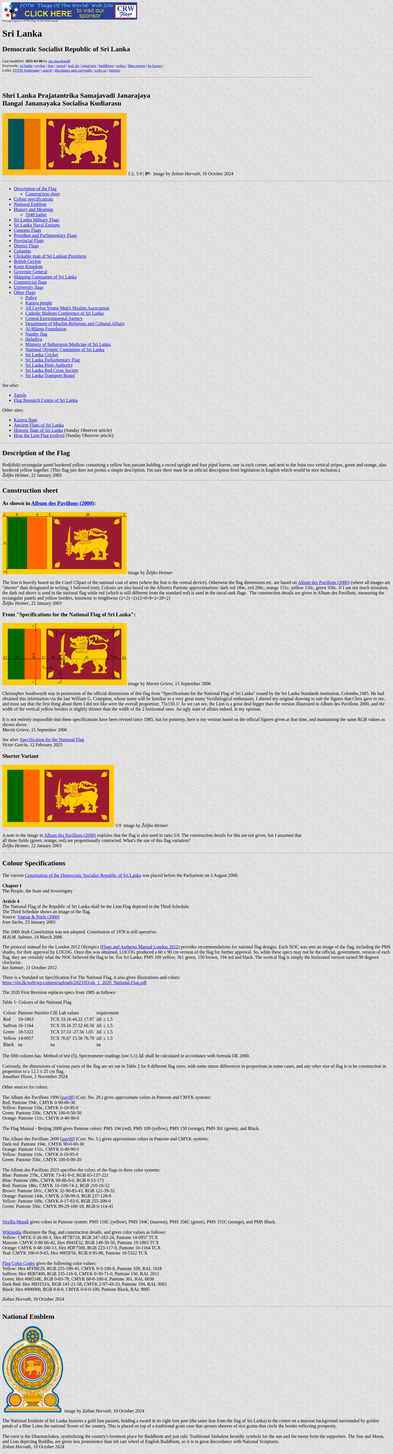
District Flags (26, 245)
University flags (29, 287)
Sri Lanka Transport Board (50, 375)
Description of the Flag (35, 188)
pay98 (67, 1097)
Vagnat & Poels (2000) (39, 916)
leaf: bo (73, 65)
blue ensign (136, 65)
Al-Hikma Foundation (45, 328)
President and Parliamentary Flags (45, 235)
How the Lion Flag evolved (39, 435)
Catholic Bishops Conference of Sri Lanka (64, 313)
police (120, 65)
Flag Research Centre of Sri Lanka (46, 400)
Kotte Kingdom (28, 266)
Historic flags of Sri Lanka (38, 430)
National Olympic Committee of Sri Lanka (64, 349)
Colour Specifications (33, 863)
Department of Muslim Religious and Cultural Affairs (74, 323)
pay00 (67, 1138)
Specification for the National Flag (52, 739)
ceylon (40, 65)
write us (101, 70)
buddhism (106, 65)
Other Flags (24, 292)
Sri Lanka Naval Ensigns (37, 225)
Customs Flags (27, 230)
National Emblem (30, 204)
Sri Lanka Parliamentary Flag (52, 359)
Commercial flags (30, 282)
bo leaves (155, 65)
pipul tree (89, 65)
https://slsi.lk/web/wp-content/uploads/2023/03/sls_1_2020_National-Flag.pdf (74, 982)
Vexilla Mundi (15, 1221)
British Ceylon (27, 261)
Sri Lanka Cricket (41, 354)
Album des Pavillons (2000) (62, 503)
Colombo (22, 250)
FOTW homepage (26, 70)
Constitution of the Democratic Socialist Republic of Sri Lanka (83, 875)
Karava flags (25, 419)
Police (31, 297)
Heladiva (33, 339)
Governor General (30, 271)
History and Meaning (33, 209)
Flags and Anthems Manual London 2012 (140, 946)
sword (60, 65)
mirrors (114, 70)
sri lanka (26, 65)
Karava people (38, 302)
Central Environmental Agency (54, 318)
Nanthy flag (36, 334)
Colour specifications (33, 199)
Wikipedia (11, 1232)
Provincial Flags (29, 240)
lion (51, 65)
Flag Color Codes (18, 1263)
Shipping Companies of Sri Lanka (45, 276)
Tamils (20, 395)
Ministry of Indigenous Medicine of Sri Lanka (68, 344)
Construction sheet (42, 193)
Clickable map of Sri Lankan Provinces (50, 256)
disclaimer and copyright (73, 70)
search (47, 70)
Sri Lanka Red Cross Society (52, 370)
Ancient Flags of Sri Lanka (39, 425)
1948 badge (36, 214)
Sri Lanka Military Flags (36, 219)
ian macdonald (59, 61)
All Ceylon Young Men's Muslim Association (67, 308)
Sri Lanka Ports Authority (49, 365)
